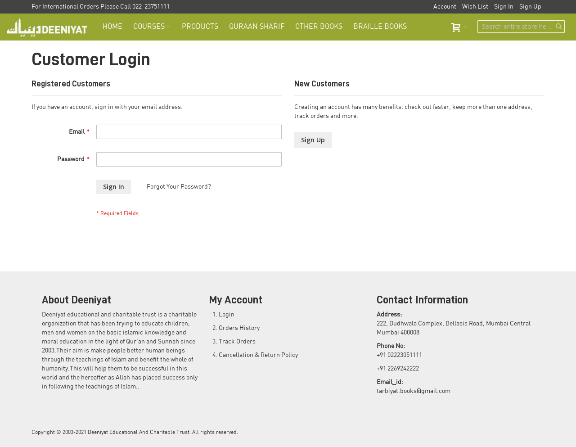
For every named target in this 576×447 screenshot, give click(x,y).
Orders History (239, 328)
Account (444, 7)
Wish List (475, 7)
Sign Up (530, 7)
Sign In (503, 7)
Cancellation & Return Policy (258, 355)
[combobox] (521, 26)
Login (226, 315)
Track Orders (237, 342)
